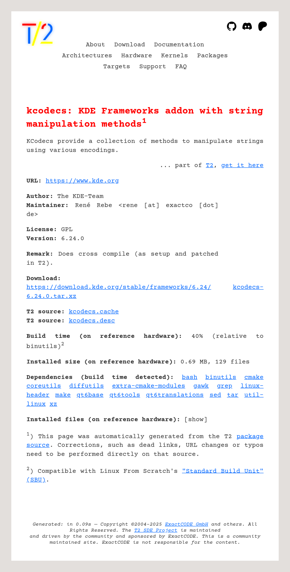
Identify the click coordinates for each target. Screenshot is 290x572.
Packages (212, 56)
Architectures (87, 56)
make (63, 395)
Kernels (174, 56)
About (95, 45)
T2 (209, 165)
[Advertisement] (241, 226)
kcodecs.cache (94, 312)
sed (215, 395)
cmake (254, 377)
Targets (116, 67)
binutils (220, 377)
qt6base (90, 395)
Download (129, 45)
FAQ (181, 67)
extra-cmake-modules (148, 386)
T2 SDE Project (155, 531)
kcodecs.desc (92, 321)
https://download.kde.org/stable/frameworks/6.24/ (118, 287)
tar (233, 395)
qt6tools (125, 395)
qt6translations (175, 395)
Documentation (179, 45)
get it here (242, 165)
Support (152, 67)
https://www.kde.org (82, 181)
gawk (201, 386)
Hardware (136, 56)
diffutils (86, 386)
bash (189, 377)
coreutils (43, 386)
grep (224, 386)
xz (53, 404)
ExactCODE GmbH (186, 524)
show (196, 419)
